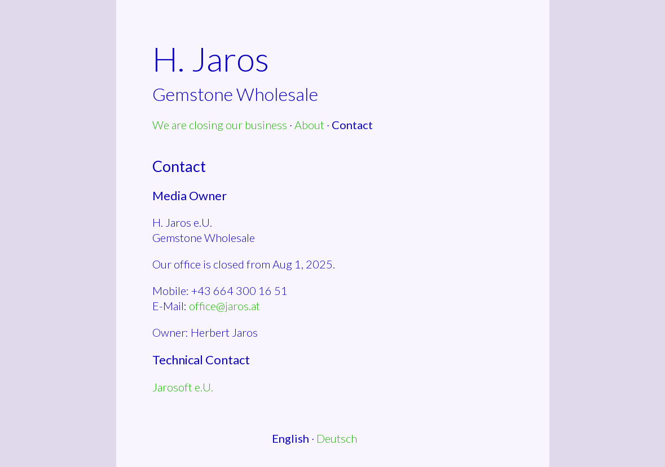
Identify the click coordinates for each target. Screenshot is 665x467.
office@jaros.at (224, 305)
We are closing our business (219, 124)
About (309, 124)
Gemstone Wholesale (235, 94)
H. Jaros (210, 58)
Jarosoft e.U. (182, 387)
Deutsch (336, 438)
